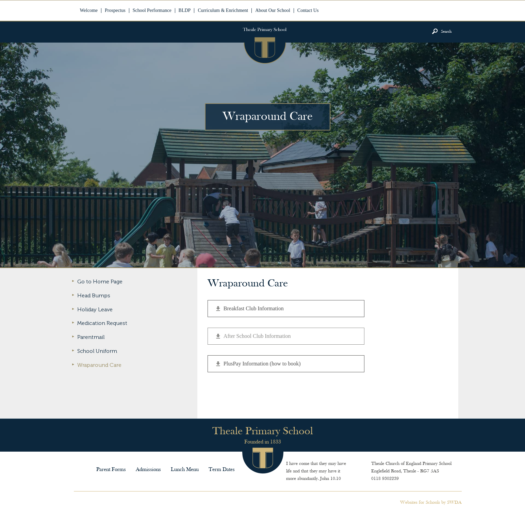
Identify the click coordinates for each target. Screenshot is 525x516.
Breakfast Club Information (254, 308)
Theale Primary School (264, 43)
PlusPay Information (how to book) (262, 363)
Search (446, 32)
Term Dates (222, 469)
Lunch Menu (185, 469)
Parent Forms (111, 469)
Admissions (148, 469)
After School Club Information (257, 336)
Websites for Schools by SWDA (431, 502)
